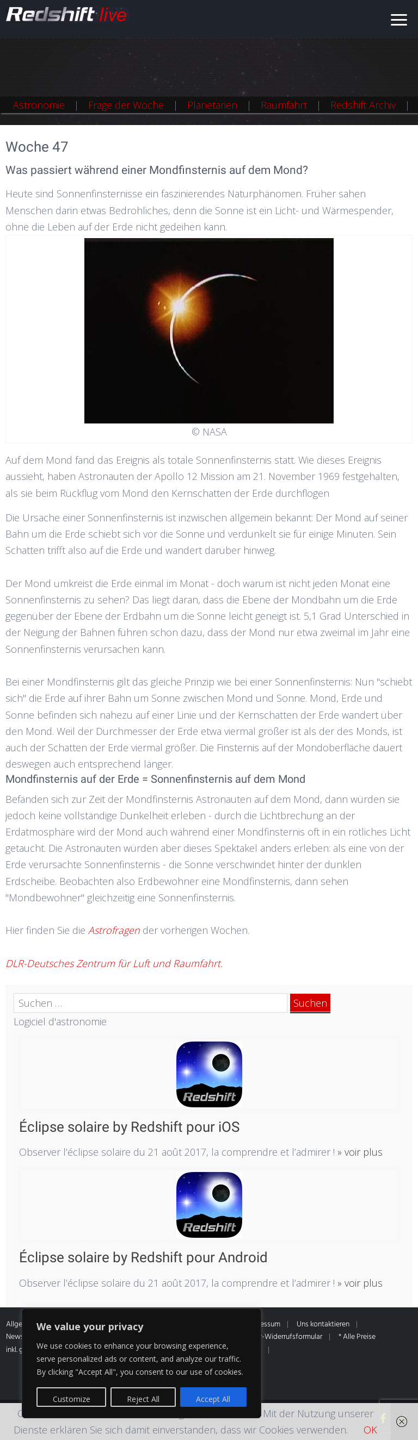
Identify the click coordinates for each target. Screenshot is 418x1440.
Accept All (213, 1399)
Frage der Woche (126, 104)
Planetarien (212, 104)
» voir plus (359, 1151)
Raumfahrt (284, 104)
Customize (71, 1399)
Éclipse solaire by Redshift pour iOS (129, 1127)
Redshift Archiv (363, 104)
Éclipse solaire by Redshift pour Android (143, 1257)
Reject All (143, 1399)
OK (370, 1429)
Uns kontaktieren (323, 1324)
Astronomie (39, 104)
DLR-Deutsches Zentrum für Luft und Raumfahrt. (114, 963)
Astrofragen (115, 930)
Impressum (263, 1324)
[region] (141, 1363)
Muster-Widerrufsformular (280, 1337)
